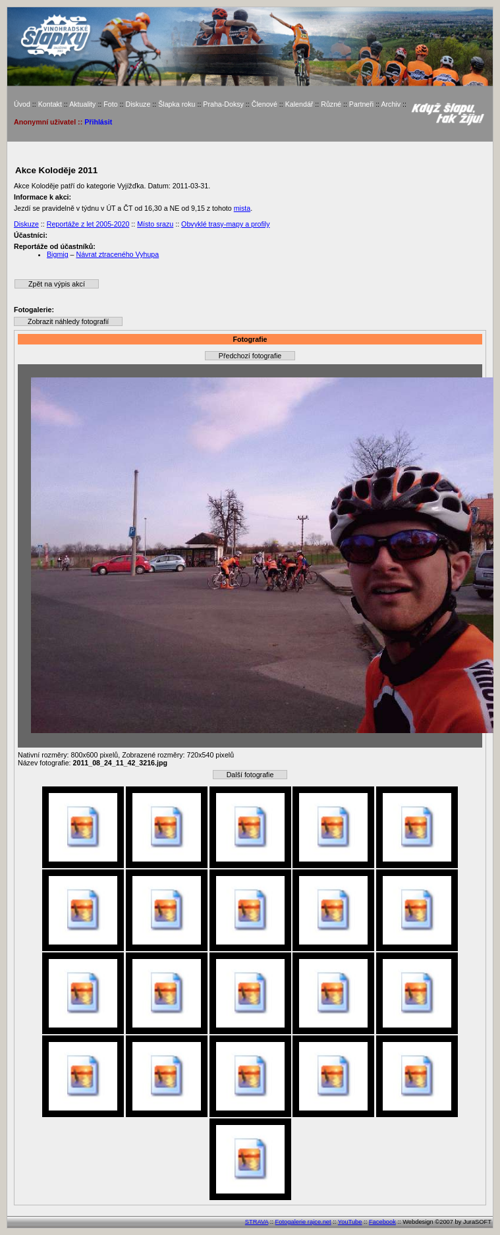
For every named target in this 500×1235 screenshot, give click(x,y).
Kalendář (299, 104)
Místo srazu (155, 224)
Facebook (382, 1222)
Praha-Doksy (223, 104)
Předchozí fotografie (250, 356)
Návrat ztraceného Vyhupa (117, 254)
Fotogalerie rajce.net (303, 1222)
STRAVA (256, 1222)
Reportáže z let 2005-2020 (88, 224)
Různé (331, 104)
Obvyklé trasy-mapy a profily (225, 224)
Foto (110, 104)
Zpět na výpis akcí (56, 284)
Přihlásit (98, 122)
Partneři (361, 104)
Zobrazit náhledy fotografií (68, 321)
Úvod (22, 104)
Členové (264, 104)
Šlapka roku (176, 104)
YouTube (350, 1222)
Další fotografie (250, 775)
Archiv (391, 104)
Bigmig (58, 254)
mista (242, 208)
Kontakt (50, 104)
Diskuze (137, 104)
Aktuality (82, 104)
